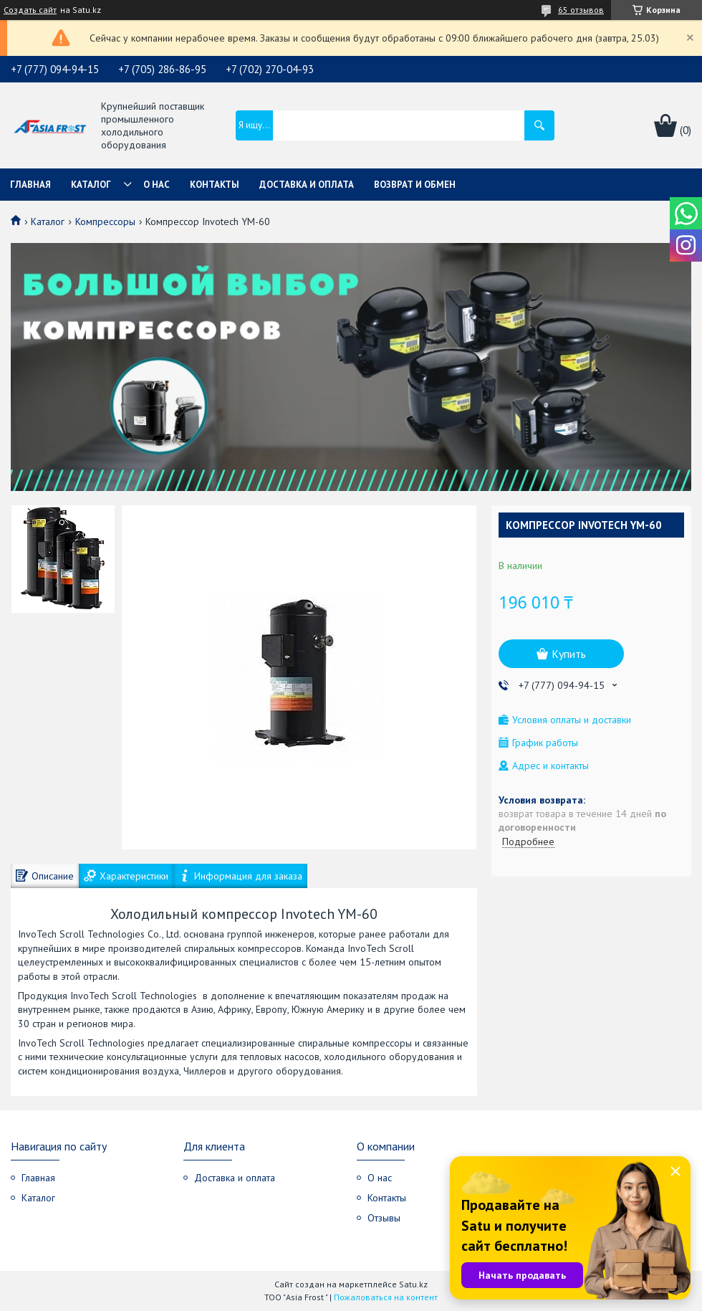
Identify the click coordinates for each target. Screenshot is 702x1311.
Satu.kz (413, 1284)
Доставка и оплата (306, 184)
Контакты (214, 184)
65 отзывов (581, 9)
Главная (30, 184)
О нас (156, 184)
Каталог (91, 184)
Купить (569, 654)
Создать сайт (30, 10)
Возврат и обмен (415, 184)
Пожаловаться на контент (386, 1297)
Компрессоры (105, 221)
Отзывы (383, 1217)
